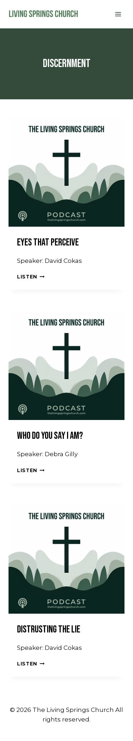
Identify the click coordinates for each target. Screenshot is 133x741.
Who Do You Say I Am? (50, 436)
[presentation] (66, 169)
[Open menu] (117, 14)
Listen (30, 277)
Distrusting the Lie (48, 629)
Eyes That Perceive (48, 242)
